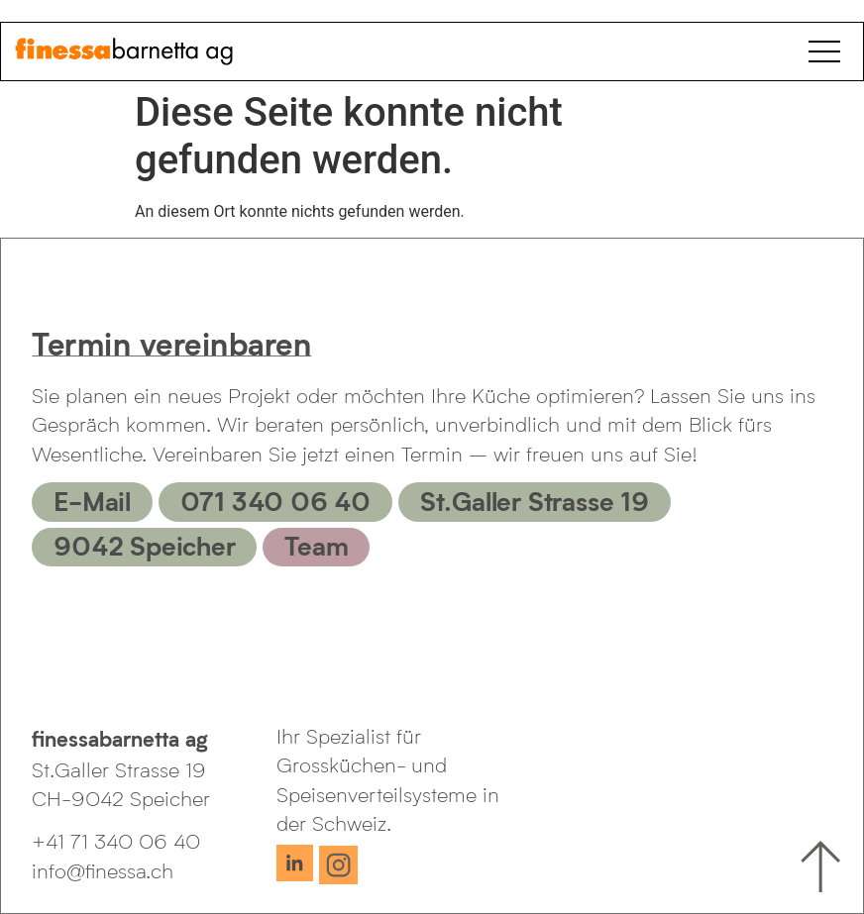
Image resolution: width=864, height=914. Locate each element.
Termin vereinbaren (171, 342)
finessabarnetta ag (120, 738)
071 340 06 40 (275, 500)
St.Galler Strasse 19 (534, 500)
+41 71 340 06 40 (116, 841)
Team (316, 544)
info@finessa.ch (102, 870)
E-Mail (92, 500)
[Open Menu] (828, 51)
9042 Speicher (144, 544)
